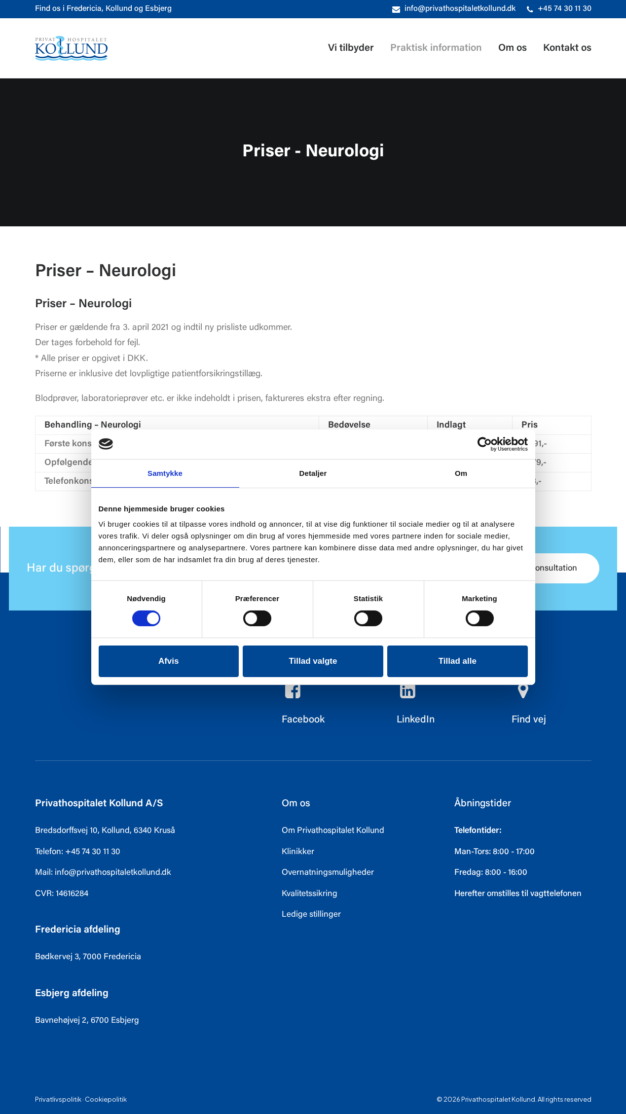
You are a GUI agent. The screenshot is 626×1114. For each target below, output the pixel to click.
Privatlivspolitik (58, 1099)
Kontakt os (567, 48)
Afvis (168, 661)
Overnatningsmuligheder (328, 873)
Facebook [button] (303, 720)
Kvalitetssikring (309, 894)
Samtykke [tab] (165, 472)
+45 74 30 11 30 (564, 9)
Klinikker (298, 852)
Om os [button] (512, 48)
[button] (293, 696)
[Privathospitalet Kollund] (71, 48)
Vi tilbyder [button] (351, 48)
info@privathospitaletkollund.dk (460, 9)
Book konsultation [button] (537, 569)
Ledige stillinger (311, 915)
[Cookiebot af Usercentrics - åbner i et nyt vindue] (485, 443)
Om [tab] (461, 472)
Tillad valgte (313, 661)
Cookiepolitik (106, 1099)
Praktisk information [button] (436, 48)
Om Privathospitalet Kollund (333, 831)
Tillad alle (458, 661)
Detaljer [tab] (313, 472)
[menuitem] (454, 9)
